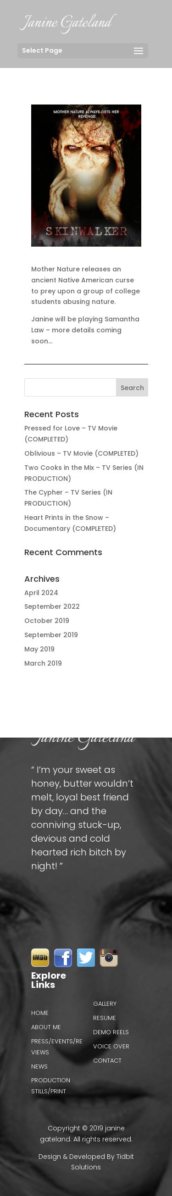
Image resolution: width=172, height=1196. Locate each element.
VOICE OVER (111, 1046)
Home (40, 1013)
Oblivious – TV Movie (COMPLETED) (81, 453)
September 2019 (51, 634)
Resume (104, 1018)
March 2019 (43, 663)
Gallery (105, 1003)
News (39, 1066)
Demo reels (111, 1032)
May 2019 (39, 649)
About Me (46, 1027)
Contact (107, 1060)
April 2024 (41, 592)
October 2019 (46, 620)
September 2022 (52, 606)
